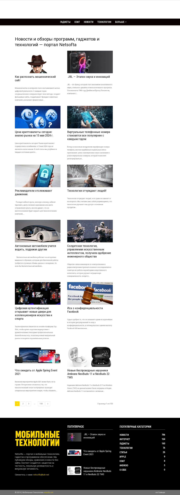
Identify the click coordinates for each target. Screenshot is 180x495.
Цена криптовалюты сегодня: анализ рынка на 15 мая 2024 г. (34, 133)
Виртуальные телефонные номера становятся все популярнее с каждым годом (88, 135)
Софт (77, 22)
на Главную (160, 492)
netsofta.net (48, 492)
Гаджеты (65, 22)
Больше (121, 22)
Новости (88, 22)
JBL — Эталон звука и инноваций (88, 76)
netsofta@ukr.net (41, 474)
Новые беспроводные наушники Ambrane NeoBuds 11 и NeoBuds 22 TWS (88, 374)
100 (41, 403)
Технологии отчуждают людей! (86, 190)
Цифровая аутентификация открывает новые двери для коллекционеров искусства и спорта (33, 313)
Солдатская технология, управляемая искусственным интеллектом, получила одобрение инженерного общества (89, 251)
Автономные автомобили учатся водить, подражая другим (35, 247)
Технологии (104, 22)
